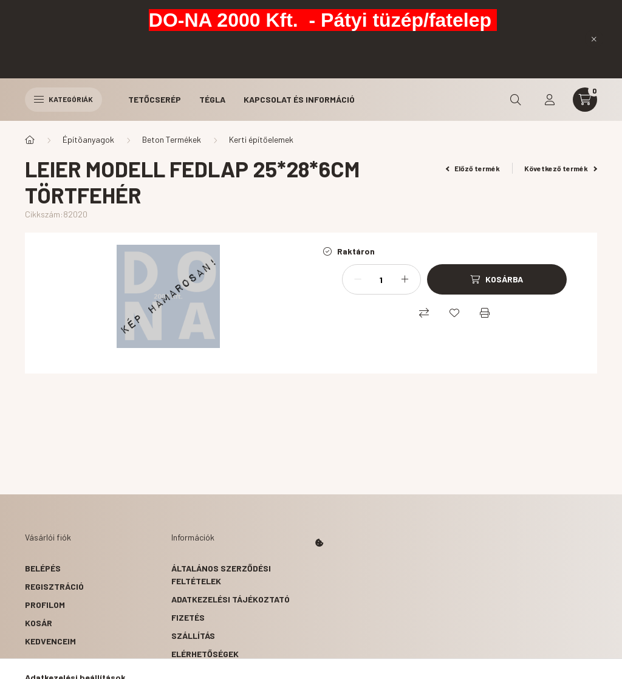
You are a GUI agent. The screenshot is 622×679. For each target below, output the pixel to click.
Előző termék (473, 168)
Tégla (212, 99)
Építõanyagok (88, 139)
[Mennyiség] (381, 279)
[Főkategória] (30, 139)
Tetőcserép (154, 99)
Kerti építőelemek (261, 139)
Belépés (43, 568)
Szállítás (193, 635)
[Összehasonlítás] (424, 313)
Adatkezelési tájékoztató (230, 599)
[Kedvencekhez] (454, 313)
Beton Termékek (171, 139)
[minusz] (358, 279)
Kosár (38, 623)
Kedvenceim (50, 641)
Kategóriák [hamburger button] (63, 99)
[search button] (516, 99)
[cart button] (585, 99)
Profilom (45, 604)
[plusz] (405, 279)
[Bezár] (594, 39)
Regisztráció (54, 586)
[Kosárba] (497, 279)
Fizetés (188, 617)
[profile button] (550, 99)
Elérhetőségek (205, 654)
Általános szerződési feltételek (221, 574)
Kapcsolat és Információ (299, 99)
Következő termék (560, 168)
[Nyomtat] (485, 313)
